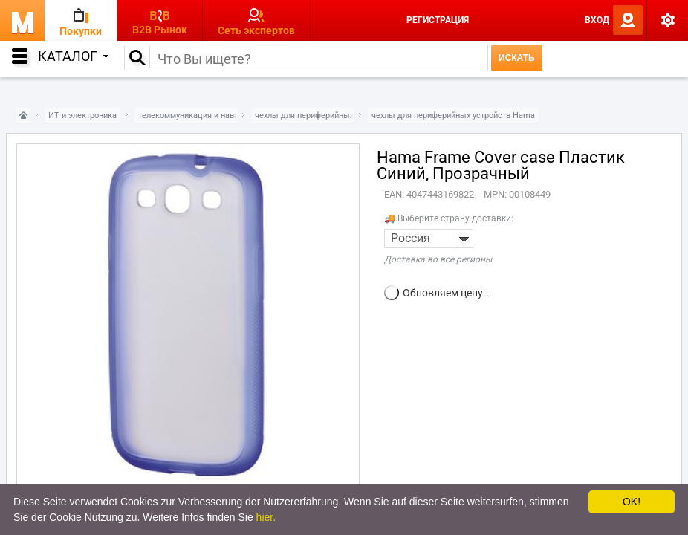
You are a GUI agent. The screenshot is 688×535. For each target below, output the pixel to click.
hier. (266, 517)
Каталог (73, 56)
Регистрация (437, 20)
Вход (597, 20)
